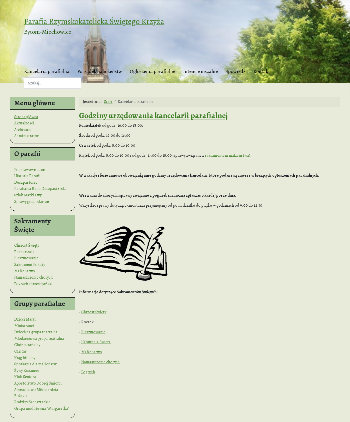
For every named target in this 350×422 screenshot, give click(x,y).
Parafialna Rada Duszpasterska (40, 188)
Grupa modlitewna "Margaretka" (41, 408)
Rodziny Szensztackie (32, 402)
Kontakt (261, 71)
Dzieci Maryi (25, 319)
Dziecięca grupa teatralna (36, 332)
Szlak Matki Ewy (28, 195)
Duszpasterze (26, 182)
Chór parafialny (27, 345)
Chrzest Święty (26, 245)
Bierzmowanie (26, 258)
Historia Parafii (27, 176)
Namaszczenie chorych (33, 277)
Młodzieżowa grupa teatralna (39, 338)
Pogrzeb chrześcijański (33, 284)
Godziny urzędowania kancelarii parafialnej (153, 115)
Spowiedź (236, 71)
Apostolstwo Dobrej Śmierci (38, 383)
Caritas (20, 351)
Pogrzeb (88, 372)
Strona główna (26, 117)
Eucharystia (24, 252)
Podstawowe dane (29, 169)
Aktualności (24, 123)
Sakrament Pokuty (29, 264)
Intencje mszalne (200, 71)
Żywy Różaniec (26, 370)
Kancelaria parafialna (47, 71)
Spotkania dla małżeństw (35, 364)
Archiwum (23, 129)
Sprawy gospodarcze (31, 201)
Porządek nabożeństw (99, 71)
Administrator (26, 136)
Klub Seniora (25, 377)
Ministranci (24, 326)
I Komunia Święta (96, 342)
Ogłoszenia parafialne (152, 71)
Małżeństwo (24, 271)
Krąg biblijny (24, 358)
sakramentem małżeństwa (227, 155)
